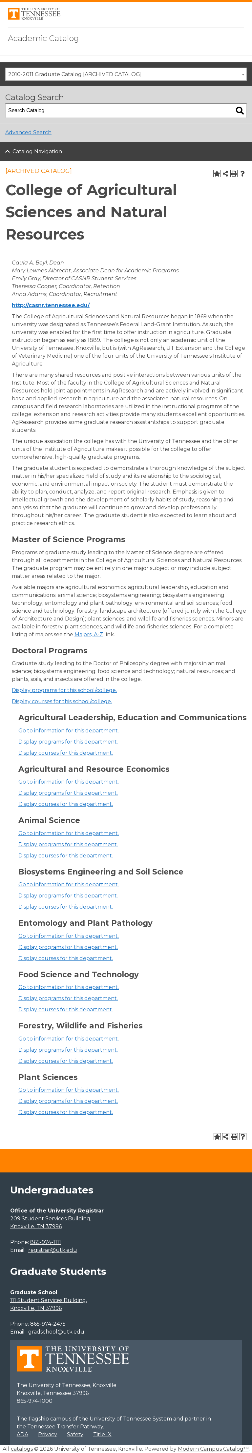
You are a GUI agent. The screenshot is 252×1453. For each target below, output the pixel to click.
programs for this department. (68, 742)
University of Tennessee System (131, 1419)
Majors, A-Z (88, 634)
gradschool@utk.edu (56, 1332)
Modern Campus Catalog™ (213, 1449)
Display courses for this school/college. (62, 701)
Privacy (47, 1434)
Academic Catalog (43, 38)
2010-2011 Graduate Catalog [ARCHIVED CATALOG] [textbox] (75, 74)
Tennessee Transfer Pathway (65, 1426)
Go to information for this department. (68, 730)
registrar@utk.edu (52, 1250)
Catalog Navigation (37, 151)
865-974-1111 (45, 1242)
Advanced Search (28, 132)
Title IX (102, 1434)
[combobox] (126, 74)
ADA (22, 1434)
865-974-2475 (48, 1324)
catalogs (22, 1449)
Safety (75, 1434)
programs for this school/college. (64, 690)
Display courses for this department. (65, 753)
